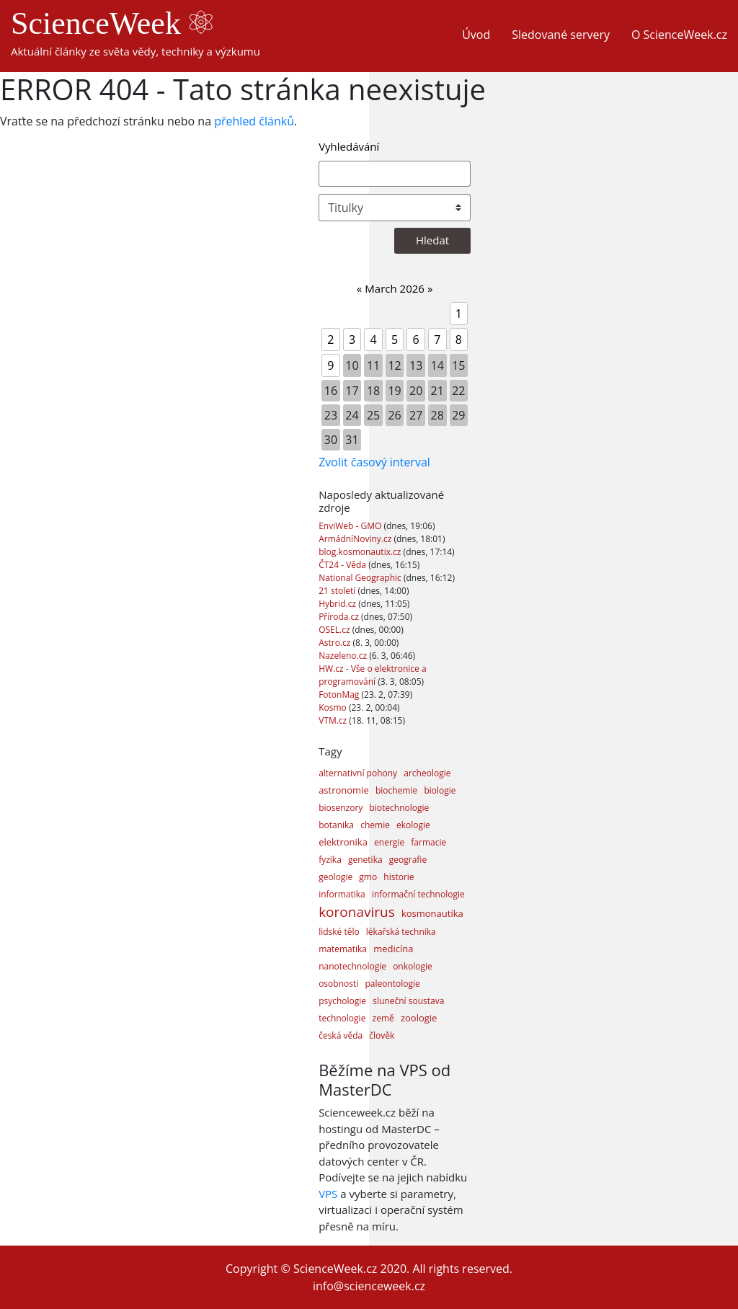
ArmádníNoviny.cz (356, 539)
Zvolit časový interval (374, 462)
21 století (338, 591)
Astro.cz (335, 642)
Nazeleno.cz (344, 655)
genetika (365, 859)
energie (389, 842)
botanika (336, 825)
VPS (328, 1193)
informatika (342, 894)
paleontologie (392, 983)
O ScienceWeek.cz (679, 35)
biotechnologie (399, 808)
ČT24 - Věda (343, 565)
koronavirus (357, 911)
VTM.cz (334, 720)
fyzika (330, 859)
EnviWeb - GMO (351, 526)
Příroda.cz (340, 617)
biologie (439, 790)
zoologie (419, 1017)
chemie (375, 825)
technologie (342, 1018)
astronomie (344, 790)
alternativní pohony (358, 773)
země (383, 1018)
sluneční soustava (408, 1001)
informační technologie (418, 894)
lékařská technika (401, 932)
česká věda (341, 1035)
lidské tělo (339, 932)
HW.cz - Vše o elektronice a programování (372, 675)
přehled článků (254, 121)
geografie (408, 859)
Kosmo (334, 707)
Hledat (432, 240)
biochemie (396, 790)
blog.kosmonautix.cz (361, 552)
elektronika (343, 841)
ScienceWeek (112, 23)
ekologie (413, 825)
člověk (381, 1035)
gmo (368, 877)
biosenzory (341, 808)
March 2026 (394, 288)
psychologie (342, 1001)
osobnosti (338, 983)
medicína (393, 948)
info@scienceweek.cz (369, 1286)
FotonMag (340, 694)
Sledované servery (561, 35)
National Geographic (361, 578)
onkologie (412, 966)
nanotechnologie (352, 966)
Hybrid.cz (338, 604)
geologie (335, 877)
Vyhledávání (349, 146)
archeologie (427, 773)
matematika (343, 949)
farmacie (428, 842)
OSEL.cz (335, 630)
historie (398, 877)
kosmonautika (432, 913)
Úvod (476, 35)
